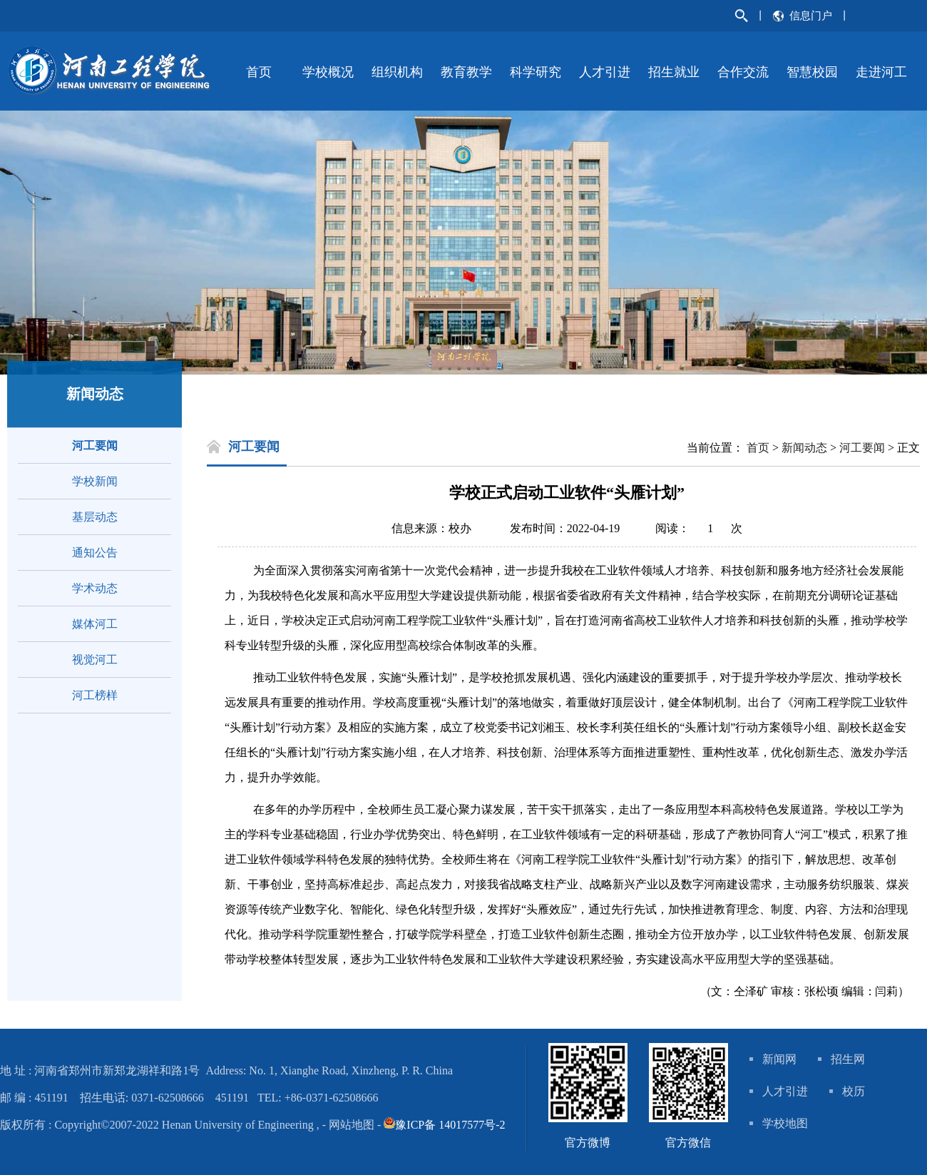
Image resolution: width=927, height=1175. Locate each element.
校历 (853, 1091)
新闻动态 (804, 448)
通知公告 (95, 552)
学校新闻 (95, 481)
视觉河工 (95, 659)
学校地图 (785, 1123)
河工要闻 (95, 445)
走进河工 (881, 72)
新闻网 (779, 1059)
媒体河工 (95, 624)
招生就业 (674, 72)
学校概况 (328, 72)
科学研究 (535, 72)
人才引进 (604, 72)
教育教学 (466, 72)
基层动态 (95, 517)
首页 (259, 72)
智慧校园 (812, 72)
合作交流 (743, 72)
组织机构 (397, 72)
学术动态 (95, 588)
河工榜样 (95, 695)
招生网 (848, 1059)
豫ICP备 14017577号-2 (450, 1125)
